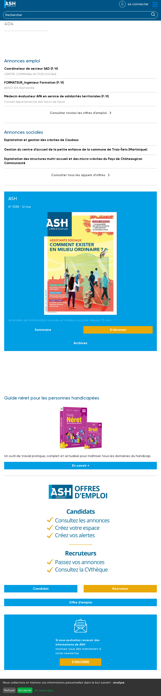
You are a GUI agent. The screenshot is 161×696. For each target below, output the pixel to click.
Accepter (25, 690)
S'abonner (118, 330)
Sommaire (43, 330)
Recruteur (120, 589)
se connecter (138, 4)
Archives (80, 343)
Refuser (9, 690)
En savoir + (80, 465)
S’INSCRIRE (80, 662)
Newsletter (80, 625)
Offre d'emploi (80, 602)
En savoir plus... (45, 690)
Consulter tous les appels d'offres (78, 175)
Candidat (41, 589)
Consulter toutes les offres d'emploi (78, 113)
